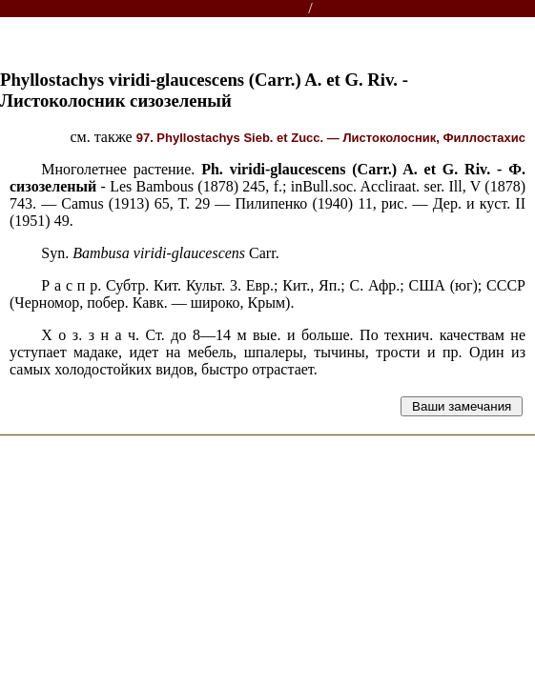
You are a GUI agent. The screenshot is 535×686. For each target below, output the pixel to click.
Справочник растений (401, 9)
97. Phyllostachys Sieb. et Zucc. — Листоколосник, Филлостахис (330, 138)
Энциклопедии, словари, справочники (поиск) (155, 9)
